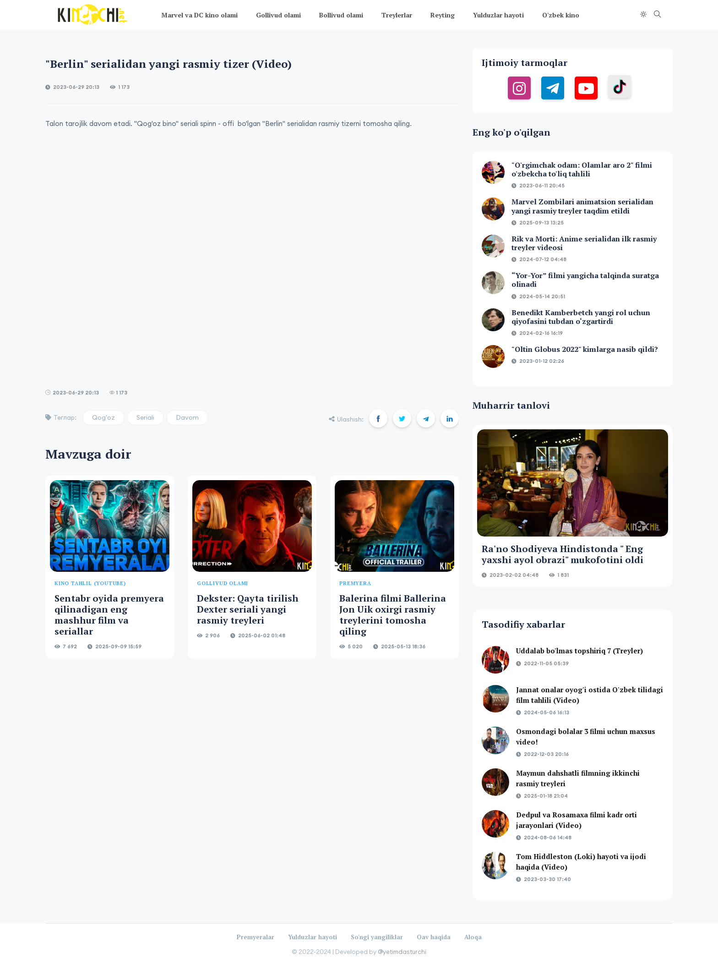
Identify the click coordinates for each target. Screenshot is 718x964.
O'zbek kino (560, 15)
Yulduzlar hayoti (498, 15)
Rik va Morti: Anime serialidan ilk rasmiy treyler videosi (584, 243)
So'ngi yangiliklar (377, 937)
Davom (187, 417)
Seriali (145, 417)
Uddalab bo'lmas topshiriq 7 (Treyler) (579, 650)
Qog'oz (103, 417)
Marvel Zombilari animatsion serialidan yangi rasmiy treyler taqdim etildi (582, 206)
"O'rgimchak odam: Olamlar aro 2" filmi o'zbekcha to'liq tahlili (581, 169)
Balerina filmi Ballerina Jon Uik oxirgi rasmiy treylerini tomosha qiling (392, 614)
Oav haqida (434, 937)
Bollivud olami (341, 15)
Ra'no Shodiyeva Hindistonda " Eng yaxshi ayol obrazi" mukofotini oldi (562, 554)
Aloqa (473, 937)
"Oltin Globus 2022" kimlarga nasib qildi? (584, 349)
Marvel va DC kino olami (199, 15)
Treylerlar (396, 15)
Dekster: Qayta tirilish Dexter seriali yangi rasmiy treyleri (248, 609)
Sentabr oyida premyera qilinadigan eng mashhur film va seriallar (109, 614)
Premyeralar (255, 937)
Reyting (442, 15)
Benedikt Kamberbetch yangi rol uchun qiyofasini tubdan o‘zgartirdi (580, 316)
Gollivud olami (278, 15)
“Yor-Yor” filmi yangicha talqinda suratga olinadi (585, 279)
